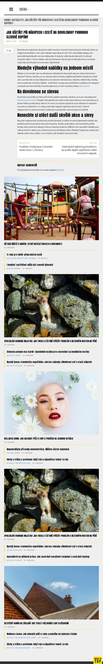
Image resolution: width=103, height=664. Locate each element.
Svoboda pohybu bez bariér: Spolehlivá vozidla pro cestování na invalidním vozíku (48, 351)
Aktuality (10, 355)
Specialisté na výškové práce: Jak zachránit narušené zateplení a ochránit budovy (48, 556)
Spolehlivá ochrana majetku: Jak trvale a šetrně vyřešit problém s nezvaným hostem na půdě (50, 341)
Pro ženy (23, 258)
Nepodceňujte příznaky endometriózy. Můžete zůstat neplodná (38, 449)
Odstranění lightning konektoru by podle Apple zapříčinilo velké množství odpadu (79, 150)
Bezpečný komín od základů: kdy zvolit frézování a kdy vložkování (36, 623)
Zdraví (16, 355)
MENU (23, 9)
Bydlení (10, 258)
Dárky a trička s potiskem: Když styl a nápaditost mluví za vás (37, 459)
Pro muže (16, 258)
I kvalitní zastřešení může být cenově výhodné (30, 264)
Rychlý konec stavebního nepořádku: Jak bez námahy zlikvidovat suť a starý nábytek (49, 362)
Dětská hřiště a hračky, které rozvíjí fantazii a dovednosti (33, 244)
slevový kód (84, 86)
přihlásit (60, 170)
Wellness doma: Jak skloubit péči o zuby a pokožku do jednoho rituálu (38, 438)
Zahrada (31, 258)
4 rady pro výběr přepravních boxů (24, 254)
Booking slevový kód (27, 100)
